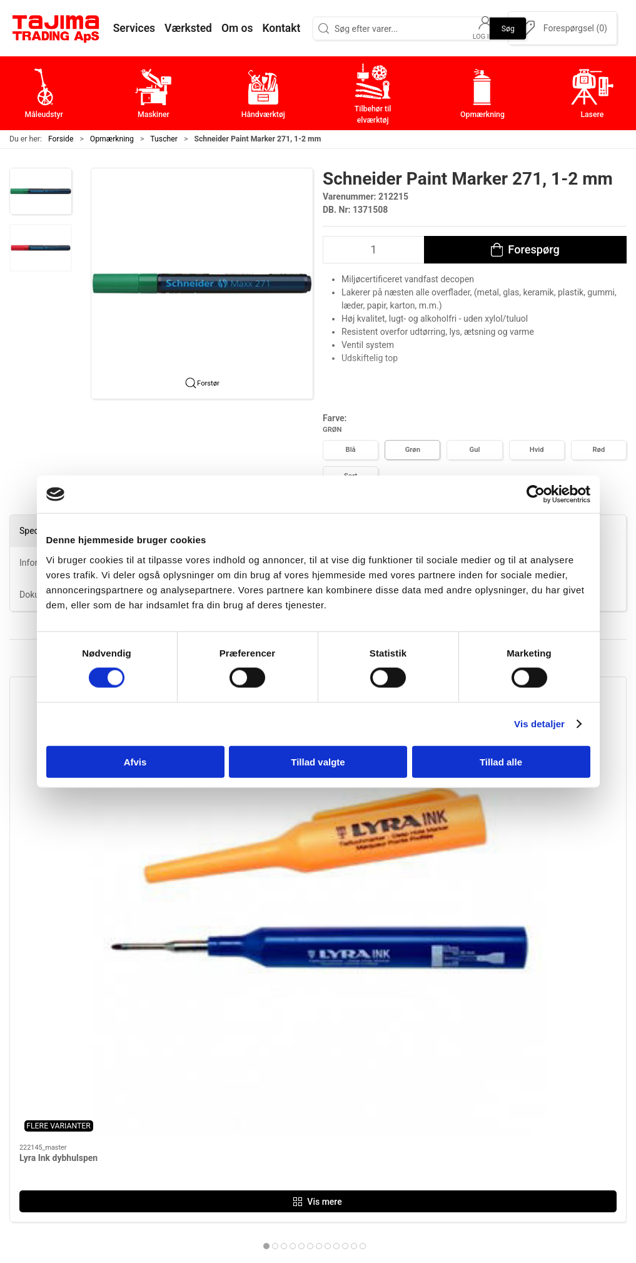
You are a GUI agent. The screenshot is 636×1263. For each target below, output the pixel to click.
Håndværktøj (268, 1071)
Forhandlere (471, 1129)
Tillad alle (501, 761)
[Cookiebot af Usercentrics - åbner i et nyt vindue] (535, 494)
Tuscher (164, 139)
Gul (475, 450)
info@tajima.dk (151, 1133)
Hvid (537, 450)
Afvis (135, 761)
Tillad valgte (318, 761)
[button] (40, 191)
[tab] (306, 893)
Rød (599, 450)
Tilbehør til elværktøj (285, 1091)
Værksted (466, 1071)
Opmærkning (112, 139)
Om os (459, 1032)
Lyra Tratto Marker (526, 805)
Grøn (412, 450)
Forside (61, 139)
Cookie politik (475, 1149)
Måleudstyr (264, 1032)
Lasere (254, 1129)
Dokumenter (472, 1110)
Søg (508, 28)
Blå (351, 450)
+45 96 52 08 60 (153, 1120)
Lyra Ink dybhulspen (58, 805)
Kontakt (462, 1052)
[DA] (56, 28)
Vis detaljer (539, 723)
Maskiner (260, 1052)
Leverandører (474, 1091)
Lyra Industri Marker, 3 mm (228, 805)
